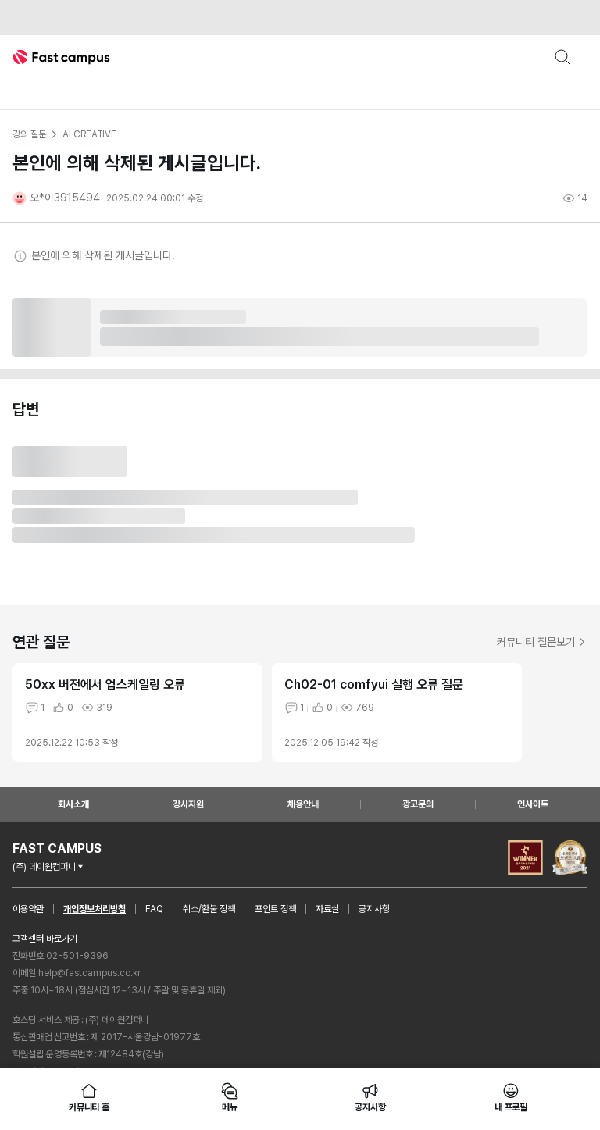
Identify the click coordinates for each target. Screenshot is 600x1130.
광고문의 (418, 804)
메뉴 (229, 1097)
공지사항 (374, 909)
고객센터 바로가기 (44, 938)
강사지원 (188, 804)
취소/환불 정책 (209, 909)
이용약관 (28, 909)
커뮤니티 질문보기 (542, 642)
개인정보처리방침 (94, 909)
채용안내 (303, 804)
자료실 (327, 909)
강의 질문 (28, 134)
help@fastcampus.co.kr (89, 973)
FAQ (154, 909)
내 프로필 (511, 1097)
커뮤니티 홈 (89, 1097)
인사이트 (532, 804)
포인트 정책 (275, 909)
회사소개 (73, 804)
